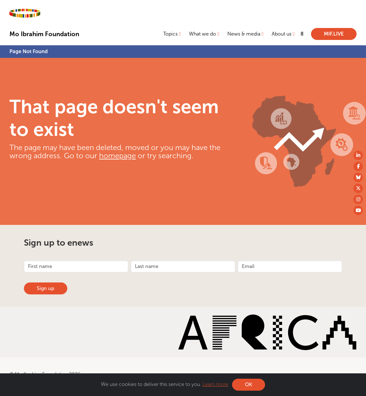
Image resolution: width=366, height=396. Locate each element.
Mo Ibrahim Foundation (44, 34)
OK (248, 385)
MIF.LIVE (334, 34)
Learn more (215, 384)
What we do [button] (202, 34)
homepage (117, 155)
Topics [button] (170, 34)
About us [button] (281, 34)
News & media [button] (243, 34)
